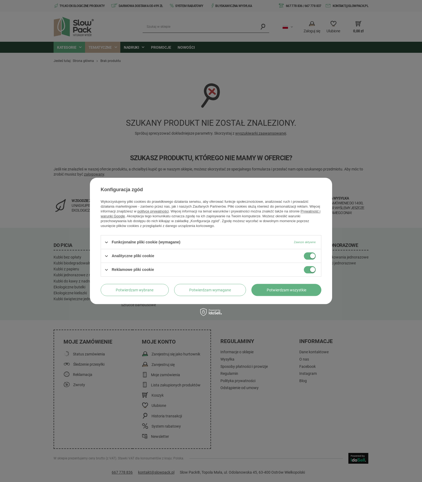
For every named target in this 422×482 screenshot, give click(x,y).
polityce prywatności (153, 211)
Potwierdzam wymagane (210, 290)
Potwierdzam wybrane (134, 290)
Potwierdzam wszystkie (286, 290)
